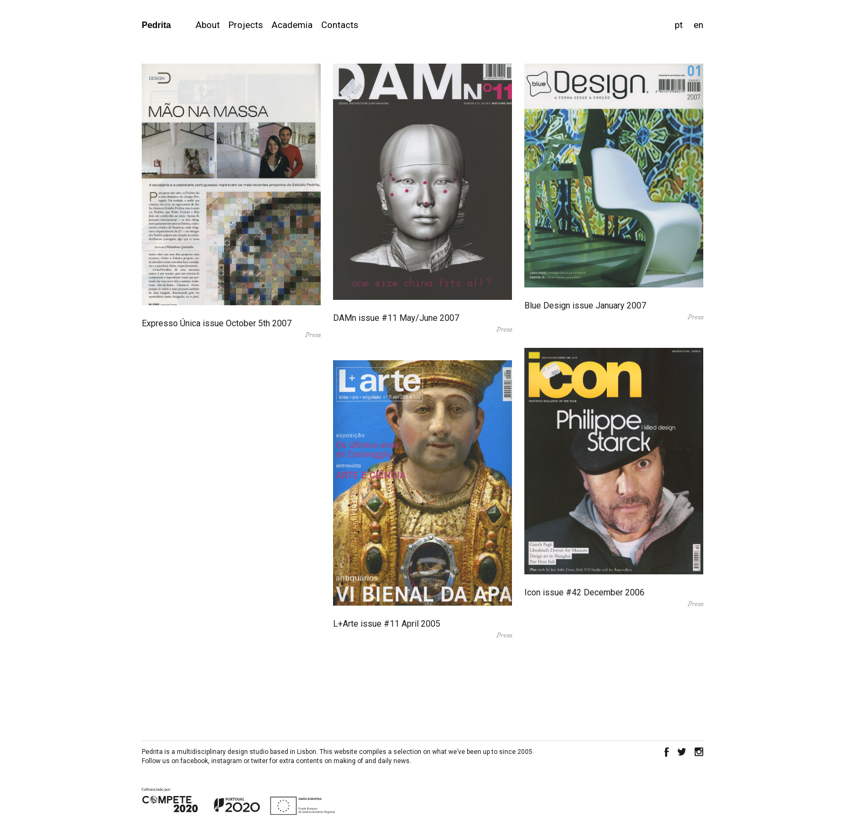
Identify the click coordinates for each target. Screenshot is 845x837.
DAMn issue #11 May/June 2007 (396, 318)
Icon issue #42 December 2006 (584, 592)
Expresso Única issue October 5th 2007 (217, 323)
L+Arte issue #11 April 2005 (386, 624)
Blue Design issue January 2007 (585, 305)
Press (313, 335)
